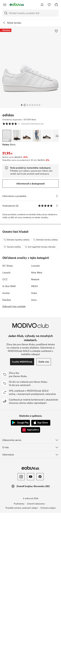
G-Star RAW (9, 424)
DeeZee (6, 437)
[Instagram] (21, 614)
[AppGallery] (30, 568)
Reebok (35, 417)
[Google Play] (20, 561)
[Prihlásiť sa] (42, 4)
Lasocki (6, 410)
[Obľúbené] (49, 4)
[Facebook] (40, 614)
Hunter (6, 431)
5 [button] (23, 123)
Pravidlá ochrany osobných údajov (21, 646)
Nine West (36, 410)
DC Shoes (7, 403)
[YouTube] (30, 614)
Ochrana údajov (48, 646)
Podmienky (19, 641)
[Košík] (56, 4)
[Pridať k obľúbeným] (56, 31)
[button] (30, 67)
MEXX (34, 424)
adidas (8, 115)
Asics (34, 437)
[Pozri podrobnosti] (56, 196)
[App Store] (40, 561)
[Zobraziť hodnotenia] (56, 205)
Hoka (34, 431)
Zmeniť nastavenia (35, 641)
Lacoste (35, 403)
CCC (5, 417)
